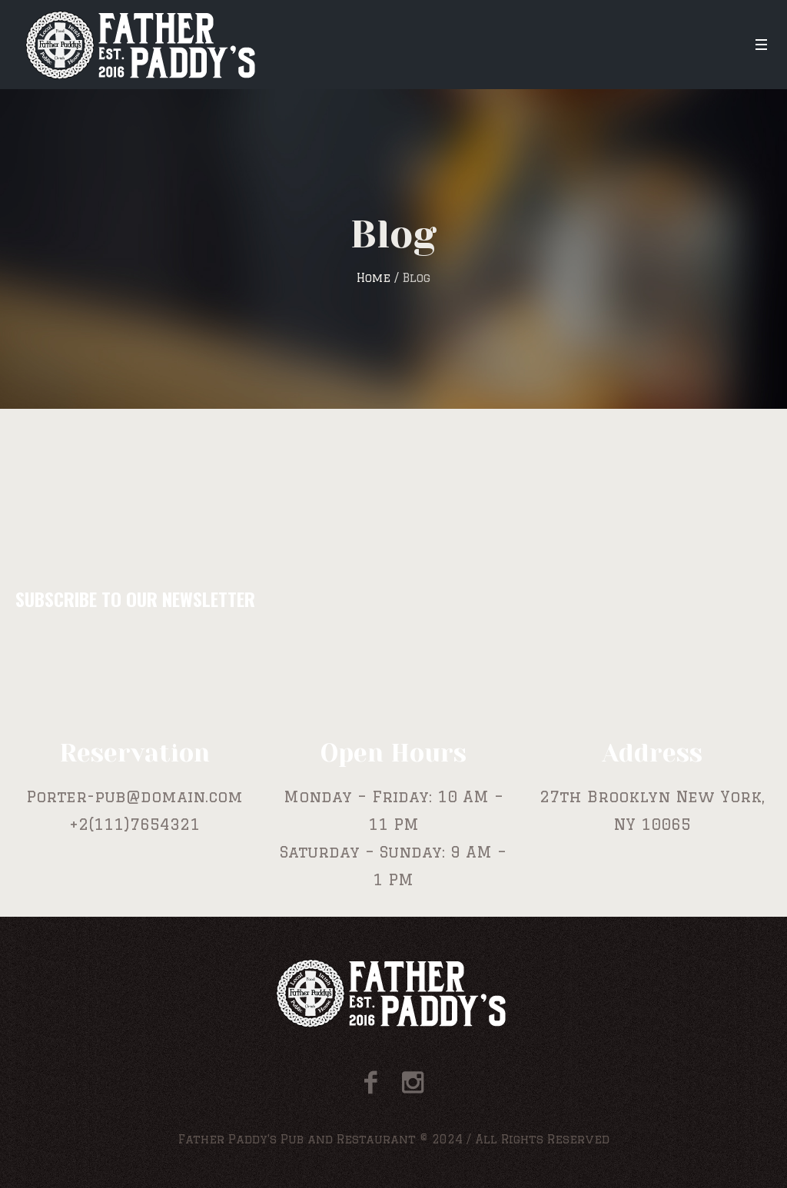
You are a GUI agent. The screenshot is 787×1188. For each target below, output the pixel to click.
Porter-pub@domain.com (134, 796)
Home (373, 277)
